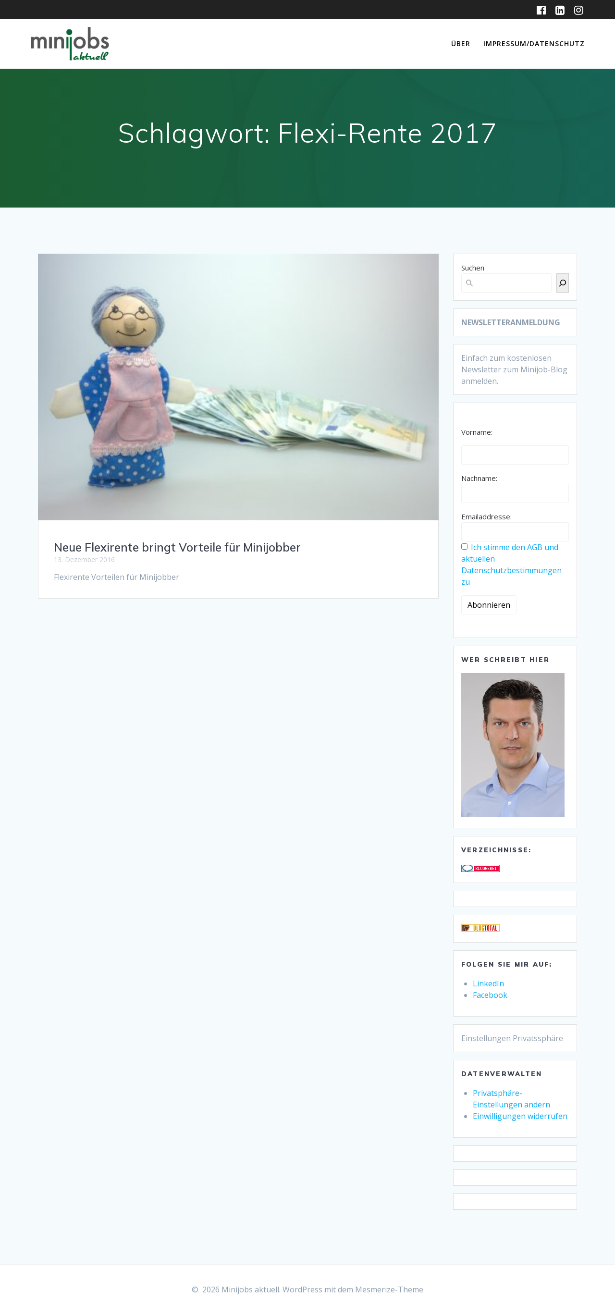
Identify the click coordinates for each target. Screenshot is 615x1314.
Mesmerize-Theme (389, 1289)
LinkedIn (488, 983)
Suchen (472, 267)
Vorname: (476, 432)
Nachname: (479, 478)
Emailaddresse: (486, 516)
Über (460, 43)
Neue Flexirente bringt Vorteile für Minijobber (177, 547)
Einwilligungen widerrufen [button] (520, 1116)
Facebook (490, 995)
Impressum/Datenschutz (534, 43)
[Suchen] (562, 283)
